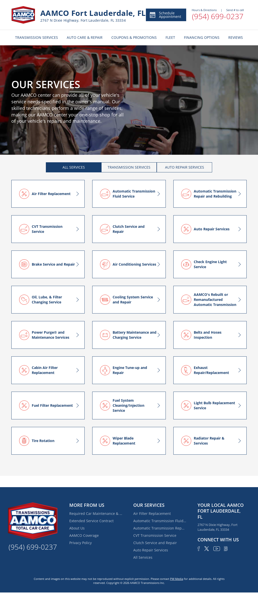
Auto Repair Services (150, 550)
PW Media (176, 579)
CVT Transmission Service (154, 535)
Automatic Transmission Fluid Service (159, 520)
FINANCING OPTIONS (201, 37)
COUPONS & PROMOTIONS (134, 37)
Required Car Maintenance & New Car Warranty (95, 513)
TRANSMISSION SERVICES (36, 37)
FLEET (170, 37)
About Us (77, 528)
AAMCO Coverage (84, 535)
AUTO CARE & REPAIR (85, 37)
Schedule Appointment (165, 15)
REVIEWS (235, 37)
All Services (142, 557)
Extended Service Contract (91, 520)
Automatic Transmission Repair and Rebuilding (159, 528)
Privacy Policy (80, 542)
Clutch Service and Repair (155, 542)
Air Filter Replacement (152, 513)
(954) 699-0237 (217, 16)
